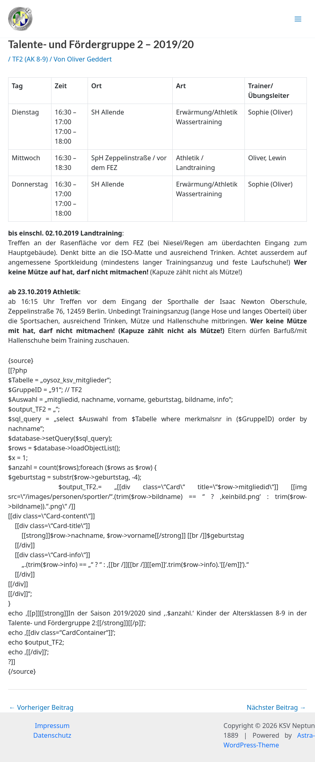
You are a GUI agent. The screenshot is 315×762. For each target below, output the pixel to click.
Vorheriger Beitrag (41, 707)
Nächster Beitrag (276, 707)
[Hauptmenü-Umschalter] (298, 19)
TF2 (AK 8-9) (30, 59)
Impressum (52, 725)
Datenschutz (52, 735)
